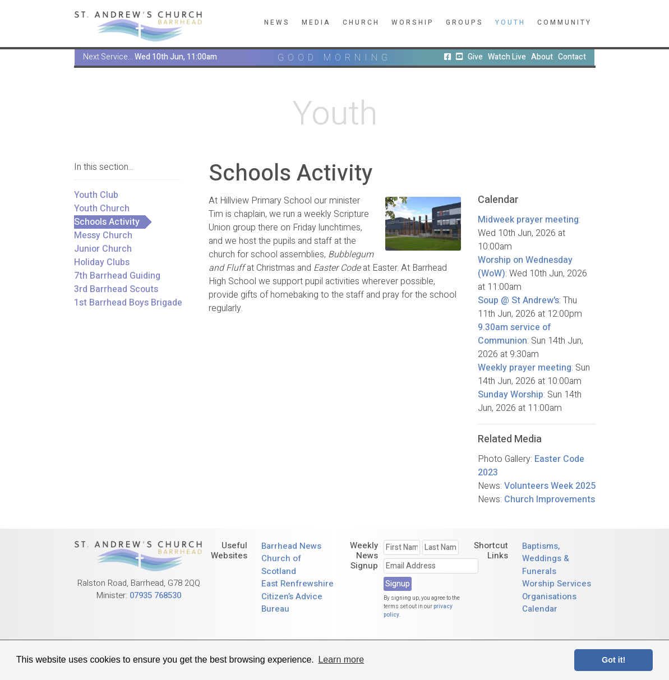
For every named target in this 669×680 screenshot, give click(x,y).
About (542, 57)
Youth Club (96, 195)
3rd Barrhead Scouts (116, 289)
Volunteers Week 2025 (550, 486)
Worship (412, 22)
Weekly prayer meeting (524, 367)
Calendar (539, 609)
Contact (572, 57)
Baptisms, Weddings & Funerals (545, 558)
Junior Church (103, 249)
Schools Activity (107, 222)
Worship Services (556, 583)
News (277, 22)
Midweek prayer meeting (528, 219)
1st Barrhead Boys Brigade (128, 302)
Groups (464, 22)
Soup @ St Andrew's (518, 300)
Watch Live (507, 57)
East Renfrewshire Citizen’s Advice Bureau (297, 596)
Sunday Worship (510, 394)
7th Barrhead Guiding (117, 276)
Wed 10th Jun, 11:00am (176, 57)
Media (316, 22)
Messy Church (103, 235)
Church (361, 22)
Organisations (549, 596)
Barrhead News (291, 546)
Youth (510, 22)
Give (475, 57)
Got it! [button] (613, 659)
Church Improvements (549, 499)
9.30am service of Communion (514, 334)
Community (564, 22)
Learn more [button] (341, 659)
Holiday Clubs (102, 262)
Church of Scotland (281, 564)
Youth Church (102, 208)
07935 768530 (155, 595)
